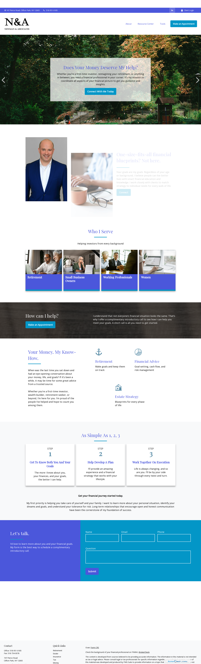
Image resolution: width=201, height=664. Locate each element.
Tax (54, 652)
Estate (55, 646)
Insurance (57, 649)
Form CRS (95, 640)
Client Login (187, 2)
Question (91, 540)
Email (124, 524)
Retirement (57, 643)
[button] (128, 16)
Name (89, 524)
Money (56, 655)
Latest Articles (59, 661)
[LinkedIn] (172, 2)
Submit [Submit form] (92, 563)
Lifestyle (56, 658)
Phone (160, 524)
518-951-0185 (50, 2)
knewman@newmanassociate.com (18, 661)
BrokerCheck (144, 644)
